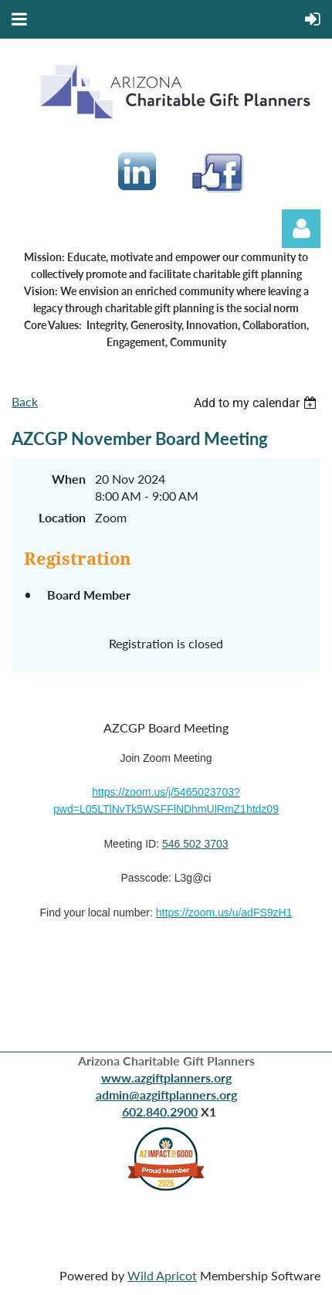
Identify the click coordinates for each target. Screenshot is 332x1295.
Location (62, 517)
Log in (301, 228)
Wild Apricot (162, 1275)
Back (25, 401)
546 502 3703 (195, 844)
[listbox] (257, 403)
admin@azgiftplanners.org (166, 1094)
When (69, 478)
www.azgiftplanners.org (166, 1077)
